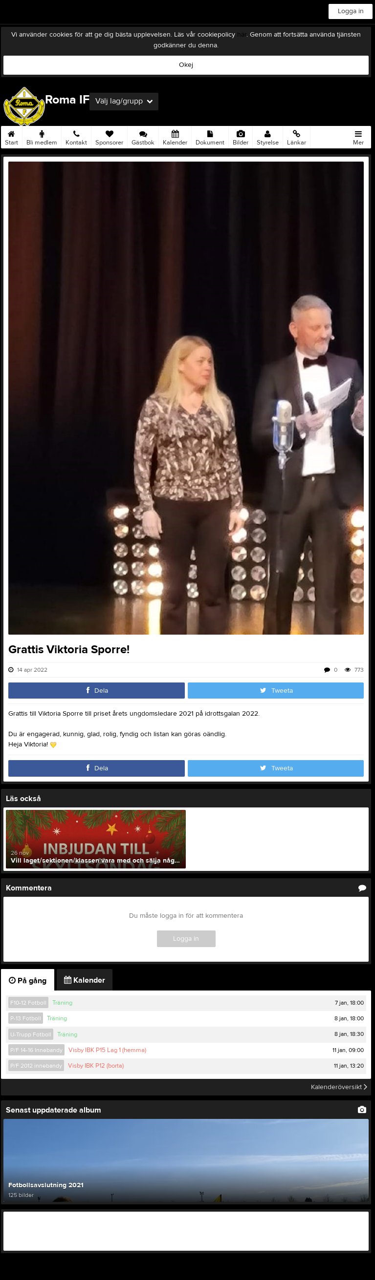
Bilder (240, 136)
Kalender (175, 136)
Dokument (210, 136)
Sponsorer (109, 136)
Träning (62, 1003)
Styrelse (268, 136)
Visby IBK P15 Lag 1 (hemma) (107, 1050)
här (241, 34)
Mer (358, 136)
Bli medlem (41, 136)
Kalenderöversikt (339, 1087)
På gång (27, 981)
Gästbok (143, 136)
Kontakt (76, 136)
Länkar (296, 136)
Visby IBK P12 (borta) (96, 1066)
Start (11, 136)
